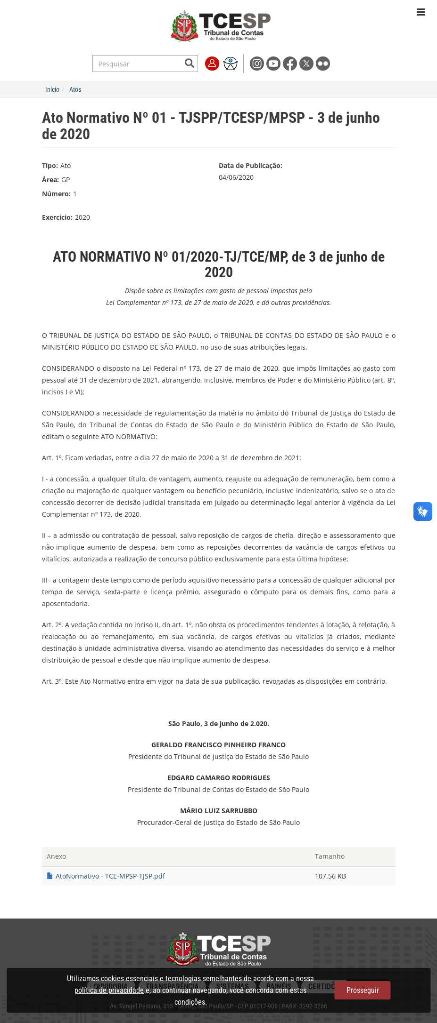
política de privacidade (109, 990)
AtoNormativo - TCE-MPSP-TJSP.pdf (110, 875)
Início (52, 89)
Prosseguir (362, 990)
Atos (75, 89)
